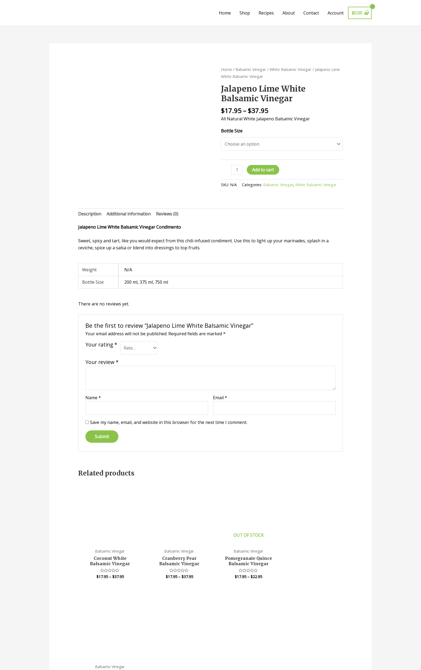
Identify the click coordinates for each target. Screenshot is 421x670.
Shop (244, 13)
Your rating (101, 345)
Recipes (266, 13)
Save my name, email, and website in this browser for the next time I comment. (168, 423)
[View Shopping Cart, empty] (360, 12)
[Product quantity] (236, 170)
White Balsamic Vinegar (291, 69)
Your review (102, 362)
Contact (311, 13)
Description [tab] (89, 214)
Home (225, 13)
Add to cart (263, 170)
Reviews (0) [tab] (169, 214)
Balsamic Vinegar (250, 69)
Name (93, 398)
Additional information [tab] (129, 214)
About (288, 13)
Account (336, 13)
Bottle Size (231, 131)
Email (220, 398)
